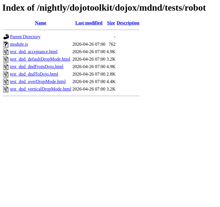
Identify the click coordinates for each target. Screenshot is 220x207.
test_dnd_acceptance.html (34, 51)
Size (111, 22)
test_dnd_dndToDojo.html (34, 74)
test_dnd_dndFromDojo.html (36, 66)
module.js (19, 44)
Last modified (89, 22)
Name (40, 22)
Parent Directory (25, 36)
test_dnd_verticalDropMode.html (40, 89)
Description (128, 22)
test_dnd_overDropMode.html (38, 81)
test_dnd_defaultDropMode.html (40, 59)
